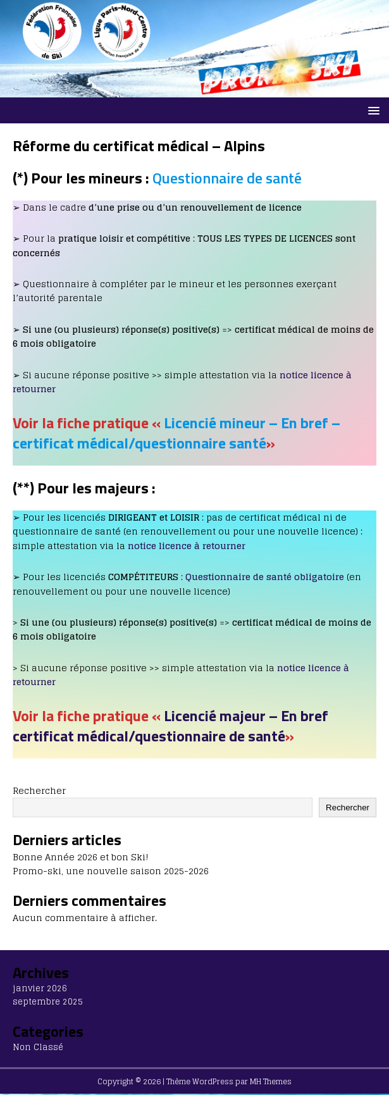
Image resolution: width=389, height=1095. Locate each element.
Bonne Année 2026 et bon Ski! (81, 857)
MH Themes (271, 1081)
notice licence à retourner (186, 546)
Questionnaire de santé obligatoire (264, 577)
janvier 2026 (40, 988)
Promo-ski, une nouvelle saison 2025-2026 (111, 871)
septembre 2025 (48, 1001)
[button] (371, 110)
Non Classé (38, 1047)
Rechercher (39, 790)
